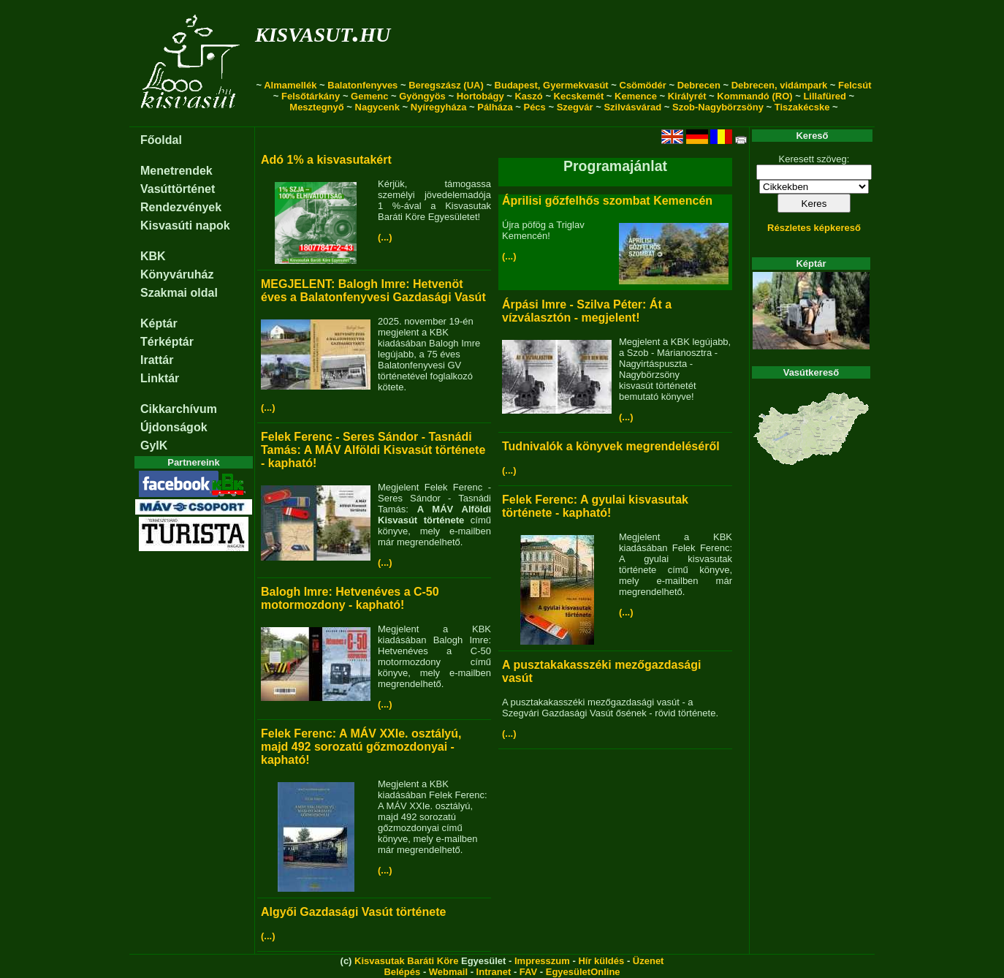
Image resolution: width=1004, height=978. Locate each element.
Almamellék (290, 85)
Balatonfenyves (362, 85)
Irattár (156, 360)
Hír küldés (601, 960)
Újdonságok (174, 427)
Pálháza (494, 107)
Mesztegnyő (316, 107)
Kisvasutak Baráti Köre (406, 960)
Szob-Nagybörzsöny (718, 107)
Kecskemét (579, 96)
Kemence (636, 96)
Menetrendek (176, 170)
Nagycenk (377, 107)
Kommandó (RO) (754, 96)
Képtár (159, 323)
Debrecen (698, 85)
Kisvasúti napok (185, 225)
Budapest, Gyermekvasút (552, 85)
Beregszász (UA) (446, 85)
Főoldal (161, 140)
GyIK (153, 445)
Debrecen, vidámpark (779, 85)
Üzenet (648, 960)
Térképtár (167, 342)
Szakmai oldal (179, 293)
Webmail (448, 971)
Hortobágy (480, 96)
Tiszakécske (802, 107)
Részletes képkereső (814, 227)
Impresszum (542, 960)
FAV (528, 971)
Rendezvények (180, 207)
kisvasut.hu (322, 31)
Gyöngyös (422, 96)
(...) (385, 237)
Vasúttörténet (177, 189)
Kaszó (528, 96)
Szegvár (575, 107)
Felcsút (855, 85)
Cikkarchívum (178, 409)
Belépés (402, 971)
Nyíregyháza (439, 107)
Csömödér (643, 85)
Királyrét (687, 96)
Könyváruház (176, 274)
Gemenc (369, 96)
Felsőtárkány (310, 96)
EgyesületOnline (583, 971)
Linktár (159, 378)
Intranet (493, 971)
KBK (153, 256)
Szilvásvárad (632, 107)
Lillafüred (824, 96)
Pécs (534, 107)
